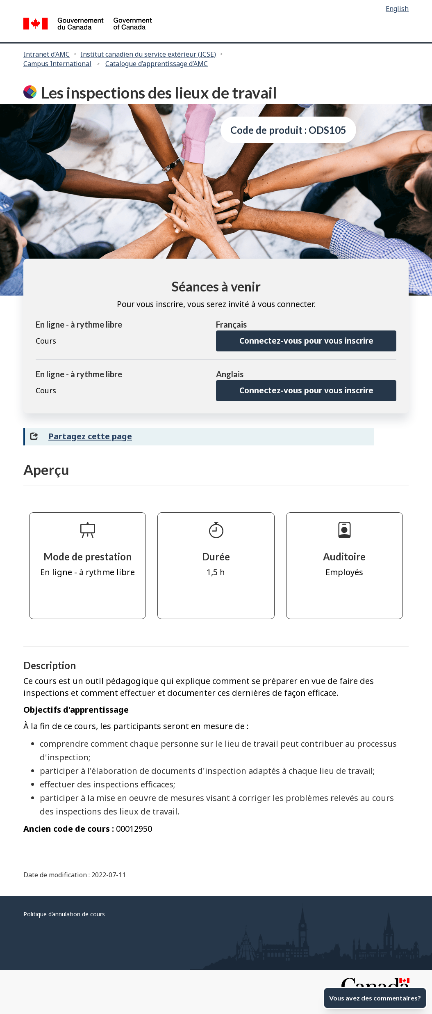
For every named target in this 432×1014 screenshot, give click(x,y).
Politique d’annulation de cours (64, 914)
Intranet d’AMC (46, 54)
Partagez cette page (90, 436)
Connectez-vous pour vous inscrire (306, 340)
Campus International (57, 63)
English (397, 8)
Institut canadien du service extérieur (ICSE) (148, 54)
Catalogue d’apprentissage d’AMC (156, 63)
